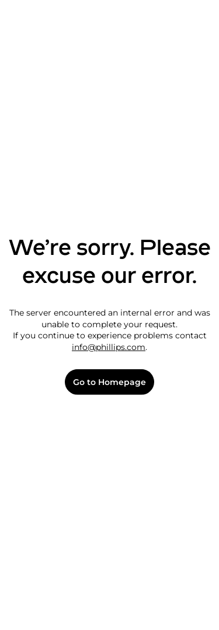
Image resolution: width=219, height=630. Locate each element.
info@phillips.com (108, 347)
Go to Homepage (109, 382)
